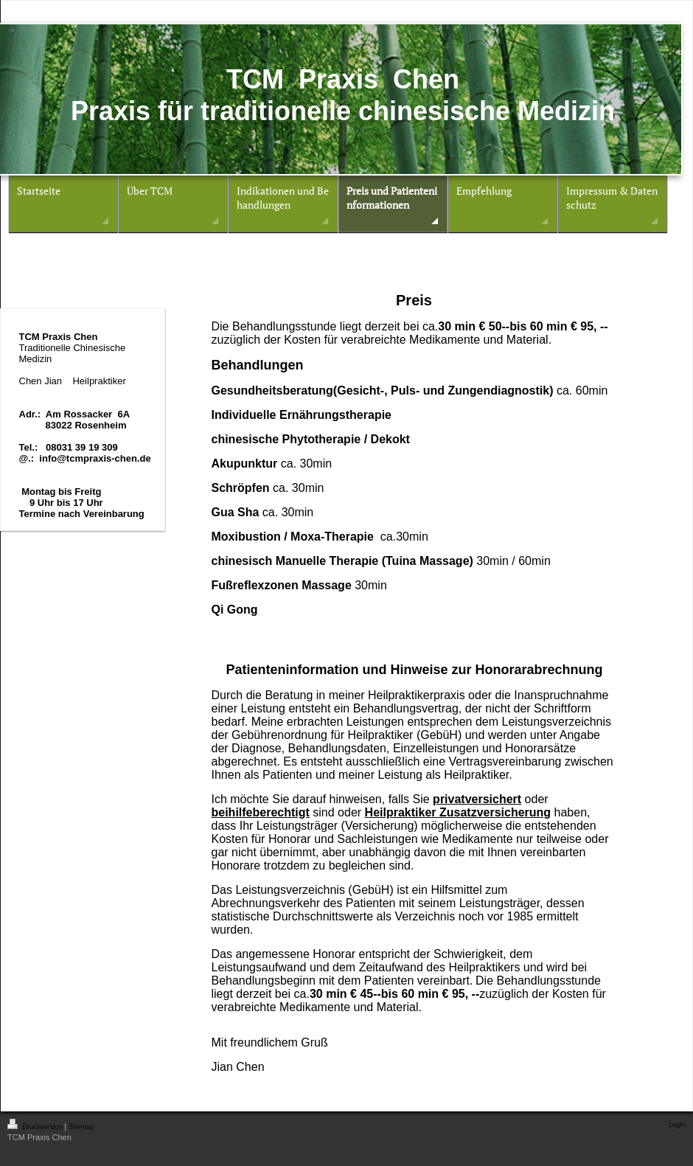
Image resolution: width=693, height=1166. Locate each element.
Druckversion (35, 1126)
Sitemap (81, 1126)
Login (677, 1124)
